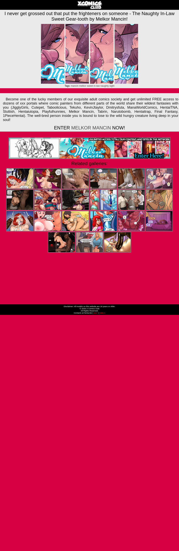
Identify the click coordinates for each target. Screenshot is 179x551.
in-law (97, 86)
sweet (90, 86)
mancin (75, 86)
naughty (104, 86)
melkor (82, 86)
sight (111, 86)
